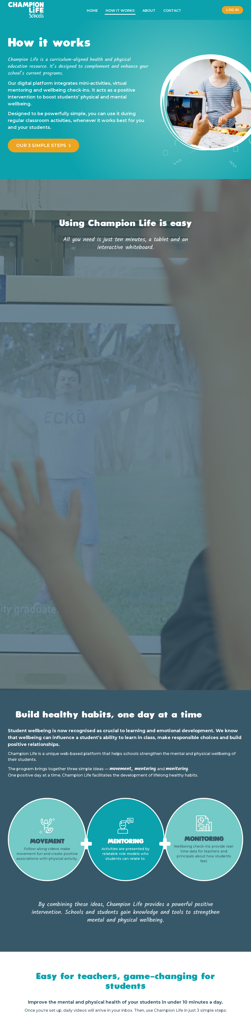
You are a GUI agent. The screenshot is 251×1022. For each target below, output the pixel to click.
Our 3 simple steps (43, 145)
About (148, 10)
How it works (120, 10)
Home (92, 10)
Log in (232, 10)
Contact (172, 10)
